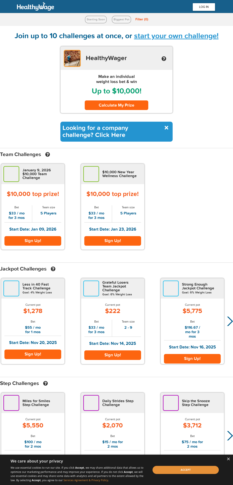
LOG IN (204, 7)
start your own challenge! (176, 36)
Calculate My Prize (116, 105)
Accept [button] (186, 470)
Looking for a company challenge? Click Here (95, 131)
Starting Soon (96, 19)
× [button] (228, 459)
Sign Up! (33, 240)
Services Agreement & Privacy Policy (86, 480)
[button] (229, 321)
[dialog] (116, 470)
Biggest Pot (121, 19)
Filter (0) (141, 19)
